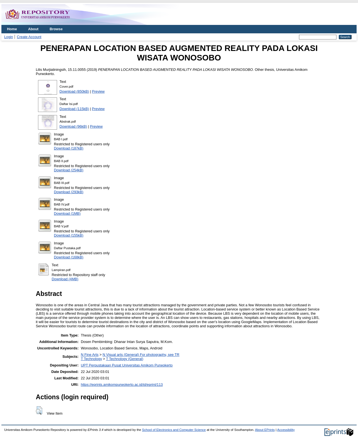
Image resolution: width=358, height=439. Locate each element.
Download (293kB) (68, 192)
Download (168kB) (68, 257)
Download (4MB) (65, 279)
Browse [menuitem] (56, 29)
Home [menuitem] (12, 29)
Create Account (29, 37)
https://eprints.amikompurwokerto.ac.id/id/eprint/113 (122, 384)
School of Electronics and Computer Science (174, 429)
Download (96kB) (73, 126)
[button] (39, 410)
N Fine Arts (89, 354)
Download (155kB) (68, 235)
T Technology (91, 359)
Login (8, 37)
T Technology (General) (124, 359)
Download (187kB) (68, 148)
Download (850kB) (74, 91)
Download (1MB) (67, 213)
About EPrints (265, 429)
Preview (98, 91)
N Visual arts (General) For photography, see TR (141, 354)
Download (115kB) (74, 109)
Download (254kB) (68, 170)
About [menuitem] (33, 29)
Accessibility (286, 429)
